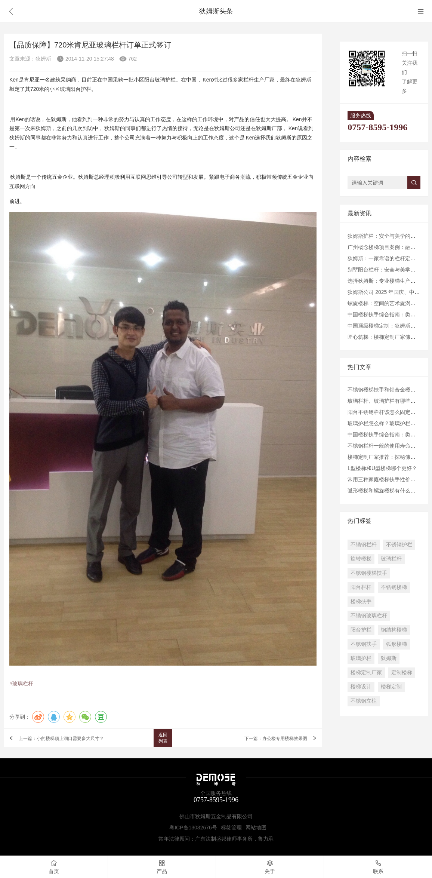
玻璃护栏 (361, 658)
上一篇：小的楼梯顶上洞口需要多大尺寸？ (61, 738)
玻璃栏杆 (391, 559)
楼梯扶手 (361, 601)
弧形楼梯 (396, 644)
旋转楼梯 (361, 559)
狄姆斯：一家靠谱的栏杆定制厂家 (387, 258)
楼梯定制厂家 (366, 672)
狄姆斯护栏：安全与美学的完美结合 (389, 236)
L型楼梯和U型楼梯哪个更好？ (382, 468)
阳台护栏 (361, 630)
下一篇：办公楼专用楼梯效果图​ (275, 738)
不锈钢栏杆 (364, 544)
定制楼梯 (401, 672)
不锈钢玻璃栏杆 (369, 615)
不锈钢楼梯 (394, 587)
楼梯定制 (391, 687)
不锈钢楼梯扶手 (369, 573)
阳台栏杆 (361, 587)
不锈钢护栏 (399, 544)
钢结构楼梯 (394, 630)
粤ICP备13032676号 (193, 828)
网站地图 (256, 828)
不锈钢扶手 (364, 644)
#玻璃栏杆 (21, 684)
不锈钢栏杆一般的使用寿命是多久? (388, 446)
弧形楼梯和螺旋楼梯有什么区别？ (387, 491)
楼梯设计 (361, 687)
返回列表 (162, 738)
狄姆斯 (388, 658)
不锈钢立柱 (364, 701)
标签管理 (231, 828)
